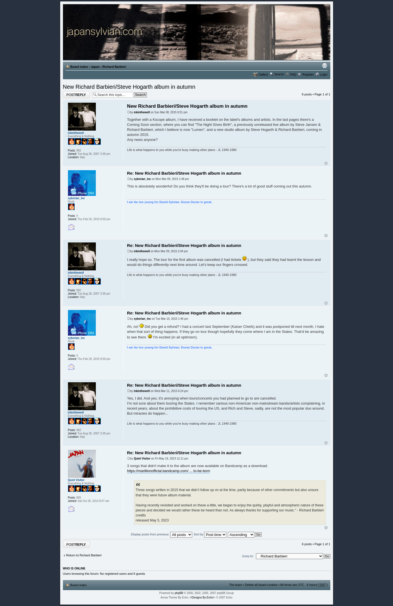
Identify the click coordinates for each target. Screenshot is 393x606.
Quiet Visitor (142, 458)
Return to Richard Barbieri (84, 555)
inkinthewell (142, 112)
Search (279, 74)
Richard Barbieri (114, 66)
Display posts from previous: (161, 534)
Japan (95, 66)
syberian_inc (142, 179)
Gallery (263, 74)
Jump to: (248, 556)
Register (308, 74)
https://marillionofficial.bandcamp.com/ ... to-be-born (168, 471)
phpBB (179, 593)
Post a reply (76, 94)
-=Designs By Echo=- (202, 597)
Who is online (74, 568)
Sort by (210, 534)
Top (326, 163)
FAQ (293, 74)
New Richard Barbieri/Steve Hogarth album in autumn (129, 87)
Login (324, 74)
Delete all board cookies (261, 584)
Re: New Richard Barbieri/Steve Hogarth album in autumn (184, 173)
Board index (79, 66)
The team (235, 584)
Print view (324, 65)
